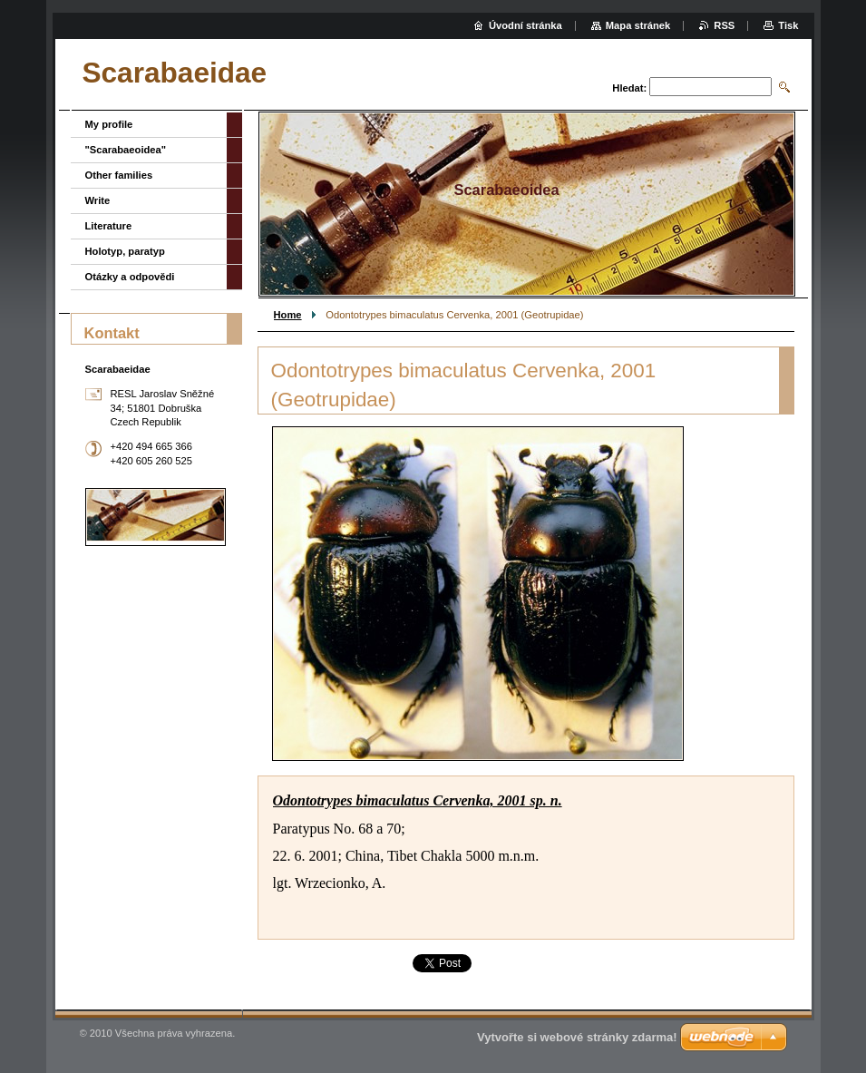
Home (288, 314)
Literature (108, 225)
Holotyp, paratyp (125, 251)
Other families (119, 175)
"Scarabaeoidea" (126, 149)
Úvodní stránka (525, 25)
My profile (109, 124)
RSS (724, 25)
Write (98, 200)
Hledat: (629, 88)
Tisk (788, 25)
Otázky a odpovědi (130, 276)
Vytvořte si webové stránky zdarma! (577, 1037)
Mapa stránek (638, 25)
